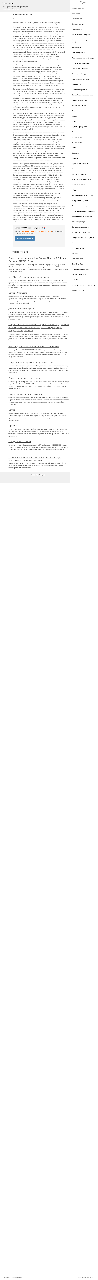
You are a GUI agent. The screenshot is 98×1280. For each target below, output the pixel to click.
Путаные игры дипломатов (80, 163)
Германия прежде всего (79, 126)
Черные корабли (77, 19)
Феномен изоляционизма (80, 68)
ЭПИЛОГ (75, 280)
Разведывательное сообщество (82, 216)
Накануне (75, 253)
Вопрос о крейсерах (78, 52)
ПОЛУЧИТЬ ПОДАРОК (25, 238)
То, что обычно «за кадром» (81, 206)
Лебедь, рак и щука (78, 248)
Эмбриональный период (80, 105)
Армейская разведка (78, 222)
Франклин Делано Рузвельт (81, 79)
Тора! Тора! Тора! (77, 264)
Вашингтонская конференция (81, 34)
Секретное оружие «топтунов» (24, 378)
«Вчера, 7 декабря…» (79, 274)
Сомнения (75, 153)
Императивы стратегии (79, 174)
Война (74, 121)
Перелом (75, 158)
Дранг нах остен (77, 132)
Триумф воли (76, 111)
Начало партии (77, 142)
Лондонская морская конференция (83, 58)
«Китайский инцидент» (79, 100)
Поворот (75, 116)
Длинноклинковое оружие (22, 308)
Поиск (83, 2)
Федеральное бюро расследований (83, 237)
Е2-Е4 (74, 148)
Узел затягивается (77, 24)
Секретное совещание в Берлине (25, 394)
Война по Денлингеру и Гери (81, 179)
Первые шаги (76, 84)
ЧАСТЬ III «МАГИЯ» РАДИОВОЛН (83, 211)
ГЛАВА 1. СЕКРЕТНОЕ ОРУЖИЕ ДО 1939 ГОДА (34, 457)
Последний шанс (77, 259)
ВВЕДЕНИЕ (76, 13)
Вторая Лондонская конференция (82, 95)
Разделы (42, 475)
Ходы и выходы (77, 137)
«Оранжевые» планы (78, 185)
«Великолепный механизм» (81, 232)
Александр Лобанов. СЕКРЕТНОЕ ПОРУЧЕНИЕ (33, 346)
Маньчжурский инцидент (80, 74)
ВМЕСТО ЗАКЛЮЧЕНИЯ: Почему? (84, 285)
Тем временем (76, 47)
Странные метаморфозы (80, 243)
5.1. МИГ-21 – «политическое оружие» (28, 277)
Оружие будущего (17, 293)
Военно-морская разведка (80, 227)
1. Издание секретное (19, 441)
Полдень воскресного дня (80, 269)
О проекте (34, 475)
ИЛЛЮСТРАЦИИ (78, 290)
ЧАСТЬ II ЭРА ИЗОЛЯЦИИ (81, 63)
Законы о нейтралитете (79, 89)
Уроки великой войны (79, 169)
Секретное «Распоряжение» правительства (30, 362)
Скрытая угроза (77, 29)
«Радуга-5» (75, 190)
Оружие (12, 410)
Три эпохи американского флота (82, 195)
